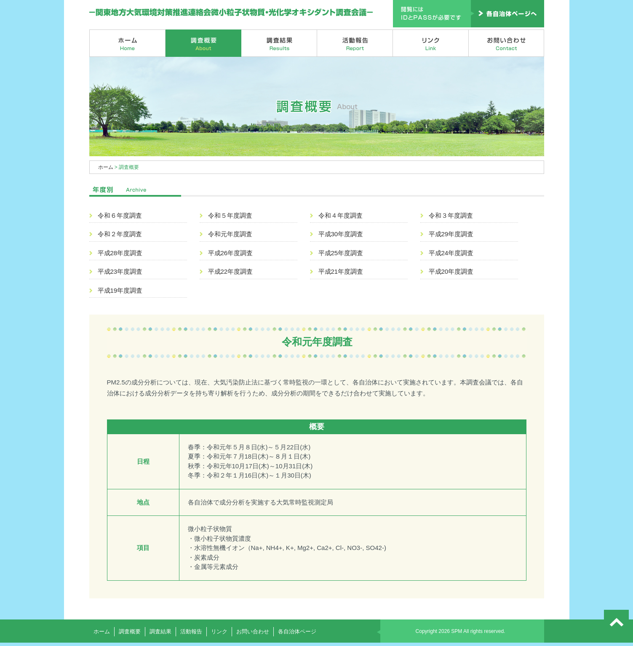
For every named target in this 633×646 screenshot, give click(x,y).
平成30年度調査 (340, 234)
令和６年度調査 (120, 215)
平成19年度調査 (120, 290)
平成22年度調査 (230, 271)
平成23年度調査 (120, 271)
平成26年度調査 (230, 252)
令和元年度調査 (230, 234)
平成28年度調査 (120, 252)
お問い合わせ (506, 43)
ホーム (127, 43)
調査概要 (203, 43)
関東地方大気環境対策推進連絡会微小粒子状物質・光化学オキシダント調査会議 (231, 12)
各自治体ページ (297, 631)
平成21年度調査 (340, 271)
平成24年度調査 (451, 252)
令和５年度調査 (230, 215)
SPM (456, 631)
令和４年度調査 (340, 215)
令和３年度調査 (451, 215)
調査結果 (279, 43)
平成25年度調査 (340, 252)
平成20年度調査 (451, 271)
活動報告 (355, 43)
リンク (431, 43)
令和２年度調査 (120, 234)
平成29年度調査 (451, 234)
